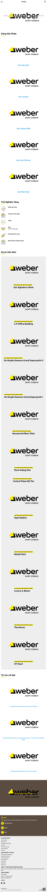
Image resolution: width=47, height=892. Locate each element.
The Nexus (19, 627)
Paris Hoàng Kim (22, 470)
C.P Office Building (23, 323)
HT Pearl (18, 664)
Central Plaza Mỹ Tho (23, 481)
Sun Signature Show (24, 287)
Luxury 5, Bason (22, 590)
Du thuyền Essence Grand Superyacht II (23, 360)
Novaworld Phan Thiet (23, 433)
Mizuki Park (20, 554)
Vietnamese (4, 888)
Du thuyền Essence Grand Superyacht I (23, 397)
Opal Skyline (20, 517)
